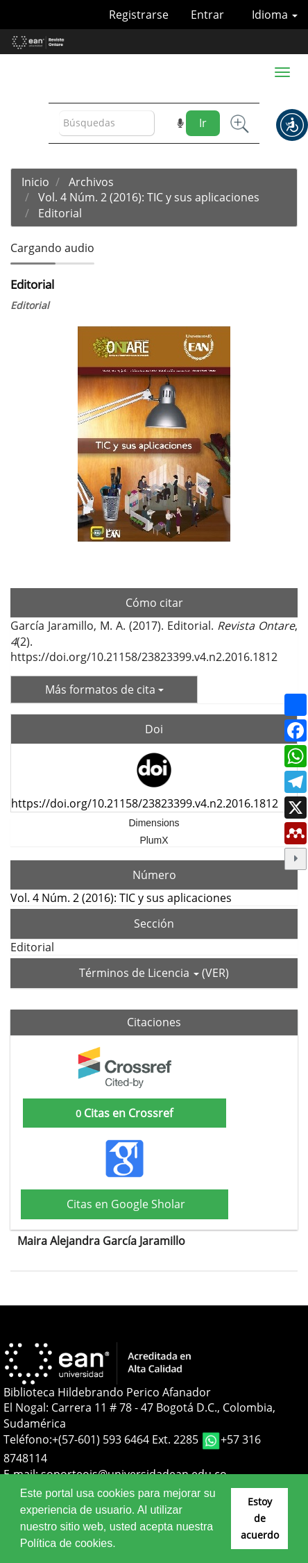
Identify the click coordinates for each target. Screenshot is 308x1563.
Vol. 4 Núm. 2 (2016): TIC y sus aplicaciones (148, 197)
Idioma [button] (275, 14)
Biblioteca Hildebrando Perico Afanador (107, 1392)
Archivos (91, 182)
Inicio (35, 182)
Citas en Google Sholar (124, 1204)
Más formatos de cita (104, 689)
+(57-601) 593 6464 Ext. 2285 (126, 1439)
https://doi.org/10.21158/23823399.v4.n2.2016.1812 (144, 803)
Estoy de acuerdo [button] (260, 1518)
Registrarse (139, 14)
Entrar (207, 14)
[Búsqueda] (107, 123)
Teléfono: (27, 1439)
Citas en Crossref (124, 1113)
